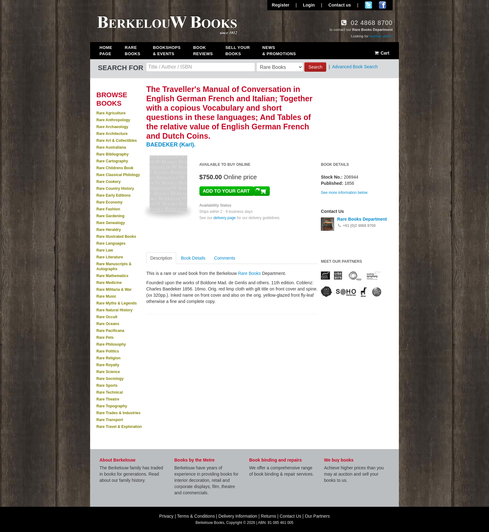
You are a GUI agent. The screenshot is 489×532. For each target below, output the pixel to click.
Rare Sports (107, 385)
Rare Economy (109, 202)
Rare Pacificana (110, 330)
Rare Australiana (111, 147)
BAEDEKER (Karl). (171, 144)
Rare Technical (109, 392)
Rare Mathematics (112, 276)
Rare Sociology (109, 378)
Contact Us (290, 516)
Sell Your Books (237, 50)
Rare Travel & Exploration (119, 426)
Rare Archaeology (112, 127)
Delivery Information (237, 516)
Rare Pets (105, 337)
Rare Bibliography (112, 154)
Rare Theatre (107, 399)
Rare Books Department (362, 219)
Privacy (166, 516)
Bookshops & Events (167, 50)
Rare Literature (109, 257)
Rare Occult (106, 317)
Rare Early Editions (113, 195)
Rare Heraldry (108, 230)
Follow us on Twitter (368, 5)
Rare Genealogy (110, 223)
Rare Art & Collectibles (116, 140)
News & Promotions (279, 50)
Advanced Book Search (355, 66)
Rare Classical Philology (118, 175)
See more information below (344, 192)
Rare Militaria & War (114, 289)
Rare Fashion (108, 209)
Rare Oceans (107, 324)
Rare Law (104, 250)
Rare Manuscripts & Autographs (114, 266)
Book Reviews (203, 50)
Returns (268, 516)
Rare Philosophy (111, 344)
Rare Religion (108, 358)
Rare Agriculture (111, 113)
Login (309, 4)
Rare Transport (109, 420)
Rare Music (106, 296)
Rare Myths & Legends (116, 303)
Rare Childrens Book (114, 168)
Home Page (105, 50)
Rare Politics (107, 351)
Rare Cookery (108, 182)
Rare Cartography (112, 161)
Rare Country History (115, 188)
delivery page (224, 218)
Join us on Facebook (382, 5)
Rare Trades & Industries (118, 413)
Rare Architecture (112, 134)
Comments (224, 258)
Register (280, 4)
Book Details (193, 258)
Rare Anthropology (113, 120)
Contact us (339, 4)
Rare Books (132, 50)
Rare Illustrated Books (116, 236)
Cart (381, 52)
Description (161, 258)
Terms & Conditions (196, 516)
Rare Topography (111, 406)
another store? (381, 36)
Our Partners (317, 516)
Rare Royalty (107, 365)
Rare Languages (110, 243)
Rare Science (108, 372)
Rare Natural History (114, 310)
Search (315, 67)
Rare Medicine (109, 282)
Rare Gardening (110, 216)
